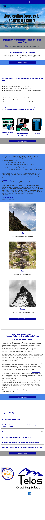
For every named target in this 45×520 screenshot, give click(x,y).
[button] (1, 6)
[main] (22, 18)
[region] (22, 2)
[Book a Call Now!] (22, 62)
